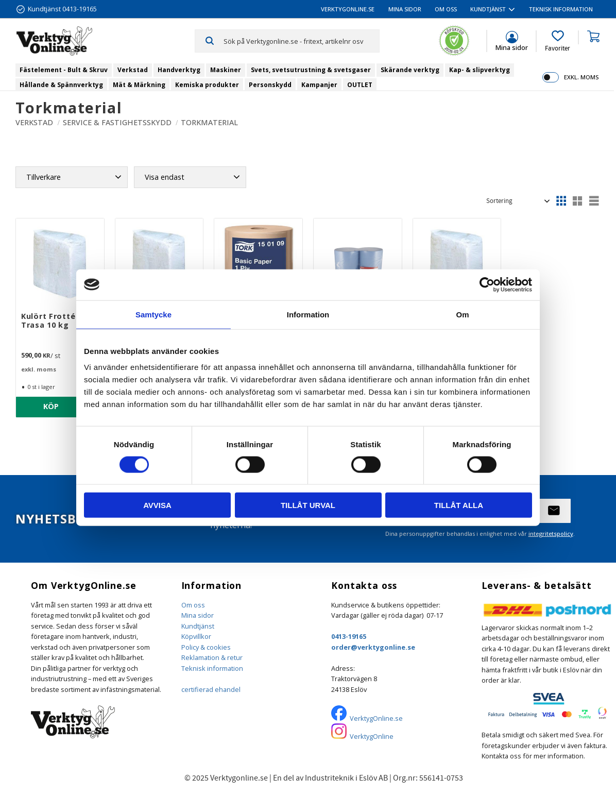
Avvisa (157, 505)
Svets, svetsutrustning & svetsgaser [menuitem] (311, 69)
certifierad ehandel (211, 689)
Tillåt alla (458, 505)
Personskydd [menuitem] (270, 84)
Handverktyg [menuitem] (179, 69)
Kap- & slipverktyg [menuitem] (479, 69)
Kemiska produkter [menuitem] (207, 84)
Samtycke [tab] (153, 314)
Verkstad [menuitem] (132, 69)
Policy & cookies (206, 647)
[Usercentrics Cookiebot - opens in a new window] (487, 284)
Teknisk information (212, 668)
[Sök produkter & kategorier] (301, 41)
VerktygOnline (371, 736)
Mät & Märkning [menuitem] (139, 84)
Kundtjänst (197, 626)
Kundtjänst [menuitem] (488, 9)
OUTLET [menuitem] (359, 84)
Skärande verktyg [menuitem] (410, 69)
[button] (557, 41)
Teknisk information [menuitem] (561, 9)
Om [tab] (462, 314)
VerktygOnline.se (376, 718)
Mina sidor (197, 615)
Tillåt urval (308, 505)
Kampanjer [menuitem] (319, 84)
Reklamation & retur (212, 657)
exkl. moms (581, 77)
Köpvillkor (196, 636)
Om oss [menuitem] (446, 9)
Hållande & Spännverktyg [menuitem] (61, 84)
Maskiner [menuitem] (225, 69)
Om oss (193, 605)
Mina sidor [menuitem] (404, 9)
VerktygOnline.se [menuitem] (347, 9)
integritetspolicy (550, 533)
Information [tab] (308, 314)
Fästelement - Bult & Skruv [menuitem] (64, 69)
